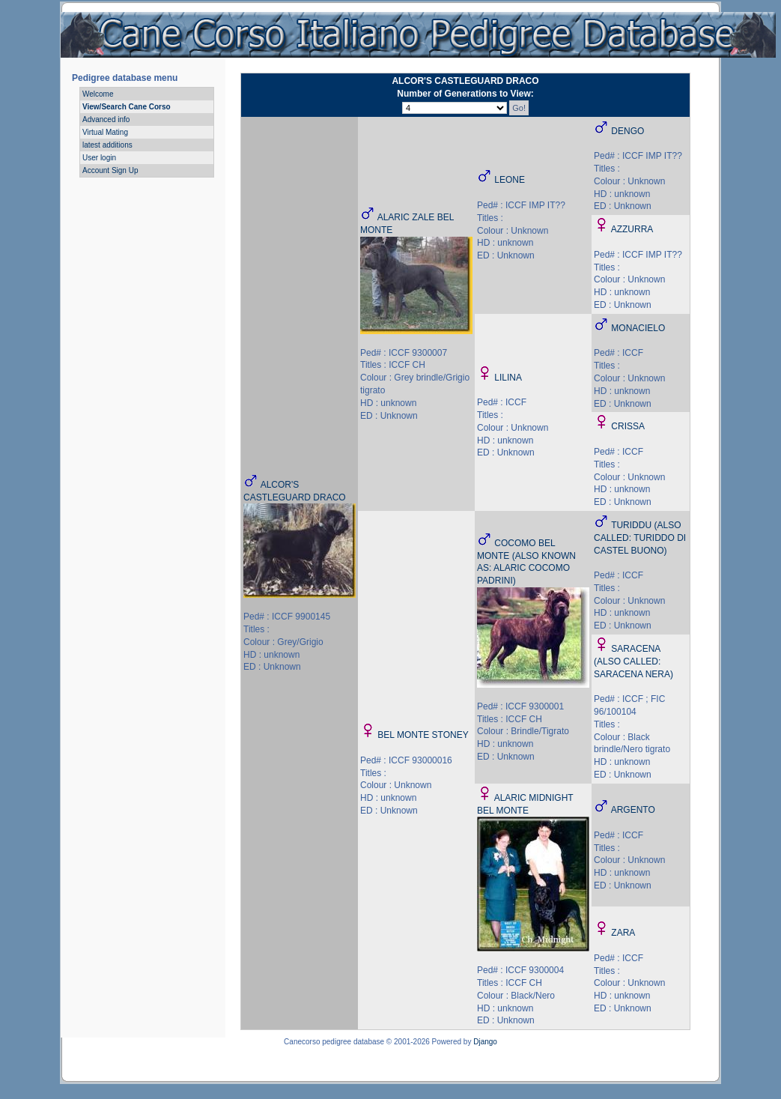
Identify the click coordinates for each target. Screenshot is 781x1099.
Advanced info (106, 119)
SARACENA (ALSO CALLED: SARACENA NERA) (633, 661)
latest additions (107, 145)
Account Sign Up (110, 170)
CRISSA (628, 426)
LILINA (508, 377)
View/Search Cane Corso (126, 107)
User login (99, 158)
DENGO (627, 131)
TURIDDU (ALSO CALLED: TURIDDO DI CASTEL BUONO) (640, 538)
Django (485, 1042)
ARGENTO (633, 810)
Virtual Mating (105, 132)
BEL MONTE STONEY (422, 735)
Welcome (98, 94)
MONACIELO (638, 328)
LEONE (509, 180)
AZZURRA (632, 229)
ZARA (623, 932)
